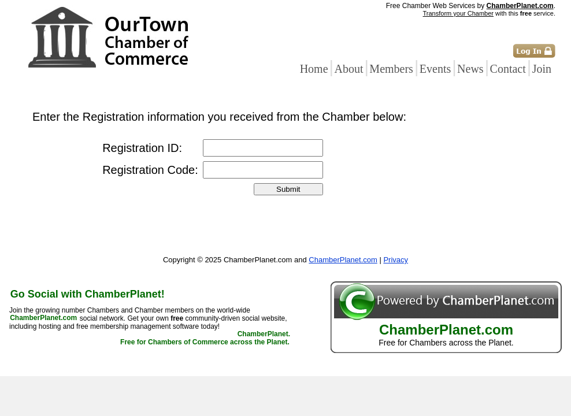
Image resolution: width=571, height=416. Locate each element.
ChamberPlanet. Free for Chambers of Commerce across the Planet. (205, 338)
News (470, 68)
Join (541, 68)
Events (435, 68)
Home (314, 68)
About (348, 68)
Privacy (395, 259)
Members (391, 68)
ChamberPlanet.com (520, 6)
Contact (508, 68)
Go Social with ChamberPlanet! (87, 294)
